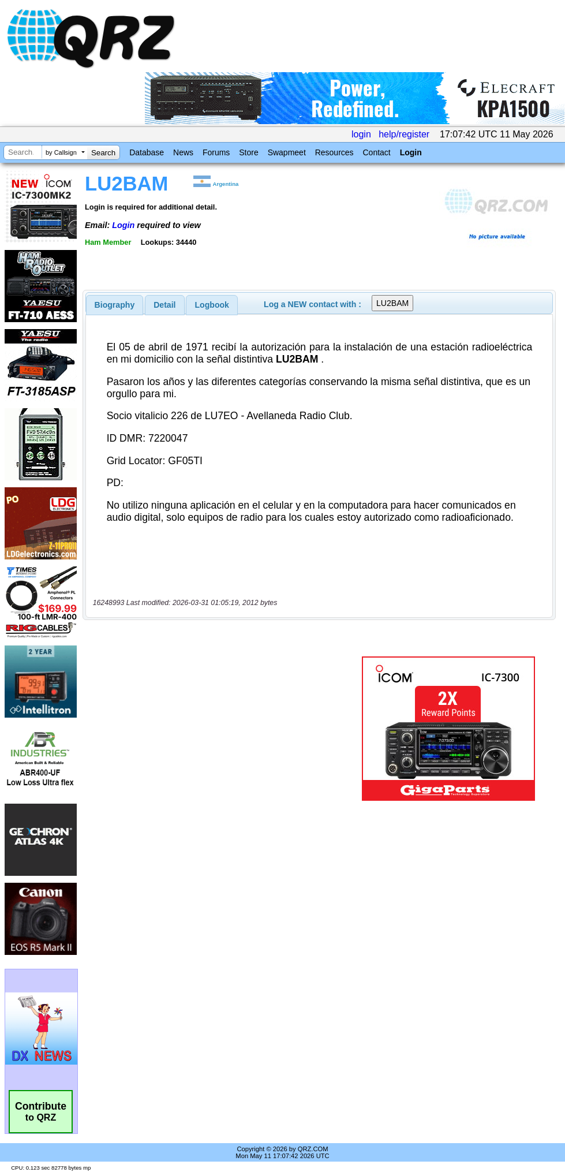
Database (146, 152)
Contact (376, 152)
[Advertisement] (221, 728)
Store (248, 152)
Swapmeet (287, 152)
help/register (404, 134)
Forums (216, 152)
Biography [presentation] (115, 304)
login (361, 134)
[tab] (115, 305)
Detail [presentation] (164, 304)
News (183, 152)
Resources (334, 152)
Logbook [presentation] (212, 304)
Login (411, 152)
